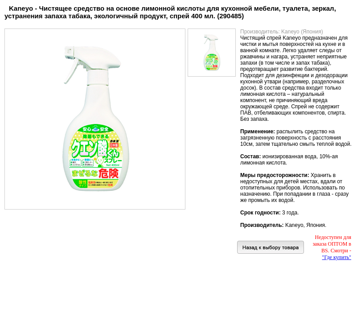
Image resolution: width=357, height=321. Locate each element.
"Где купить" (336, 257)
